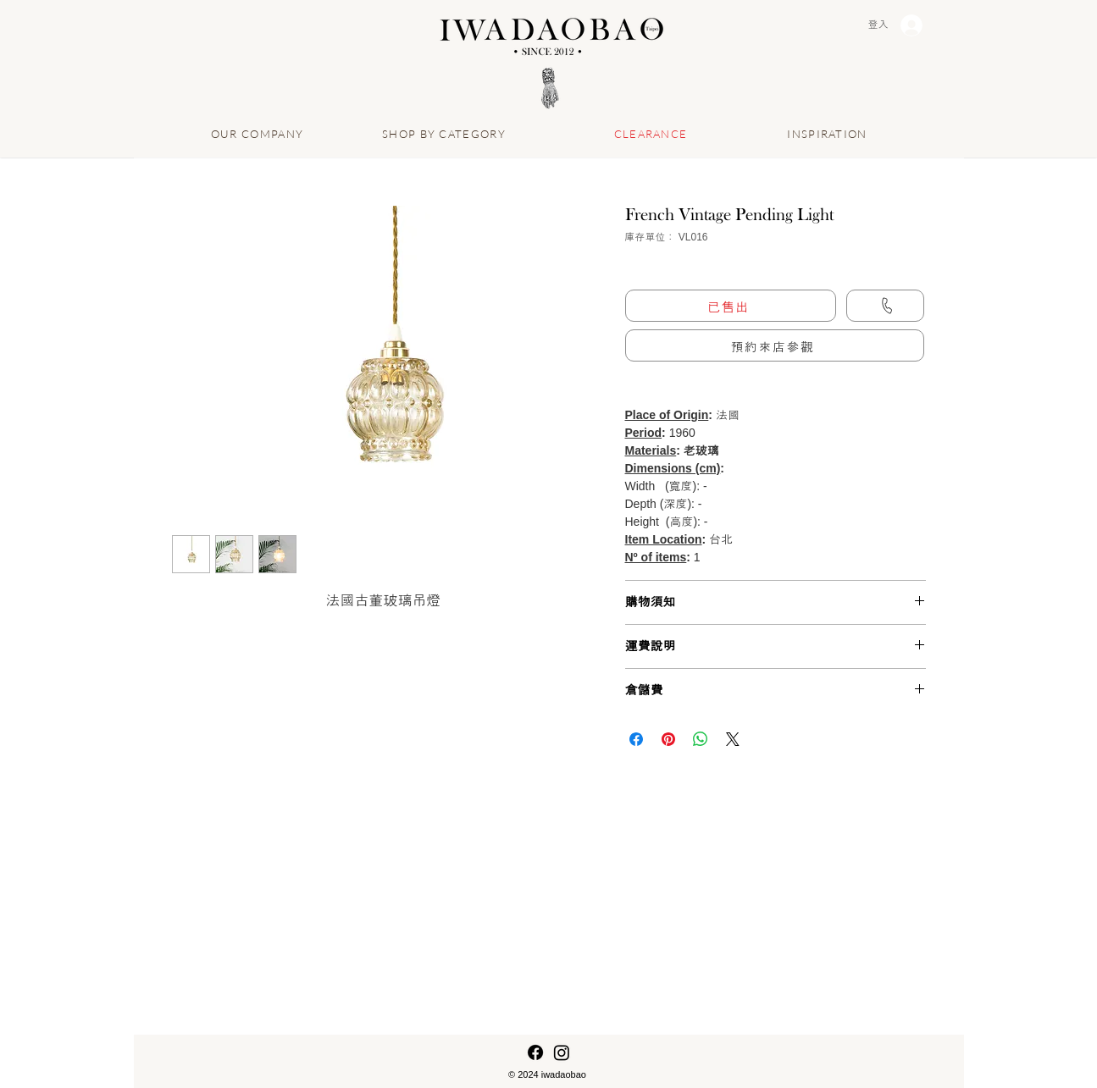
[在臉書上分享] (636, 739)
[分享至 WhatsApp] (700, 739)
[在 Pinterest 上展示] (668, 739)
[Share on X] (733, 739)
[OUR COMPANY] (259, 133)
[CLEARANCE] (653, 133)
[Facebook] (535, 1052)
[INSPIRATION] (829, 133)
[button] (774, 345)
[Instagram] (561, 1052)
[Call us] (885, 306)
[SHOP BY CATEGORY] (446, 133)
